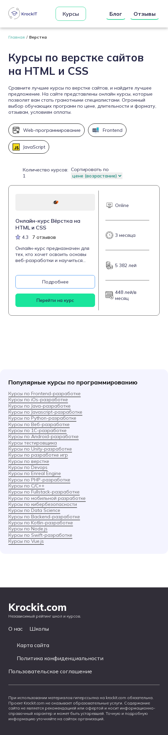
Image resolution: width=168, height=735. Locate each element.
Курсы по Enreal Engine (34, 473)
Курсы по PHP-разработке (39, 480)
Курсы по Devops (28, 467)
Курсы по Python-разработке (42, 418)
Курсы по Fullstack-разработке (44, 492)
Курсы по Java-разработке (39, 406)
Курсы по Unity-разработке (40, 449)
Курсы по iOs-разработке (38, 400)
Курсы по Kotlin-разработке (40, 523)
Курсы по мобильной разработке (47, 498)
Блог (115, 13)
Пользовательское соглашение (50, 671)
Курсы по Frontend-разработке (44, 393)
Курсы (71, 13)
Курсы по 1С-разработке (37, 430)
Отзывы (145, 13)
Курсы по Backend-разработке (44, 517)
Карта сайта (33, 645)
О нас (15, 628)
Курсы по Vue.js (26, 541)
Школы (39, 628)
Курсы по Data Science (34, 510)
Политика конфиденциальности (60, 658)
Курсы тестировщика (32, 443)
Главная (16, 37)
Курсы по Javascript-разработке (45, 412)
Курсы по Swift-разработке (40, 535)
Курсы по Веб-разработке (39, 424)
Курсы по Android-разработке (43, 436)
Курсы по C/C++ (26, 486)
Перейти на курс (55, 300)
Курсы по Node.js (28, 529)
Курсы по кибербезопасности (42, 504)
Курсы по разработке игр (38, 455)
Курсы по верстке (28, 461)
